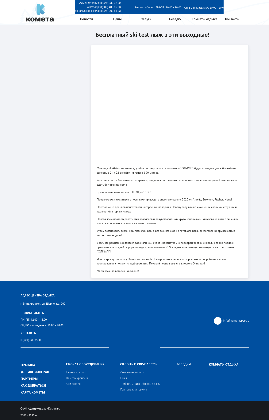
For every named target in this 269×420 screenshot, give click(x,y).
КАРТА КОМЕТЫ (33, 392)
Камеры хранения (77, 378)
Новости (86, 19)
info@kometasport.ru (236, 320)
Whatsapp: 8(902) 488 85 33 (104, 7)
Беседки (175, 19)
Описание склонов (132, 372)
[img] (134, 311)
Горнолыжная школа (133, 389)
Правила (28, 365)
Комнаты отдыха (204, 19)
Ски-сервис (73, 383)
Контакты (232, 19)
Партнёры (29, 379)
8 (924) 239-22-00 (31, 340)
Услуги (146, 19)
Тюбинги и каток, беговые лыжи (140, 383)
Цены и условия (76, 372)
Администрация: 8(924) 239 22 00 (100, 2)
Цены (117, 19)
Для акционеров (35, 372)
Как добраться (33, 385)
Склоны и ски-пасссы (138, 364)
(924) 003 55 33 (111, 10)
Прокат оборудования (85, 364)
